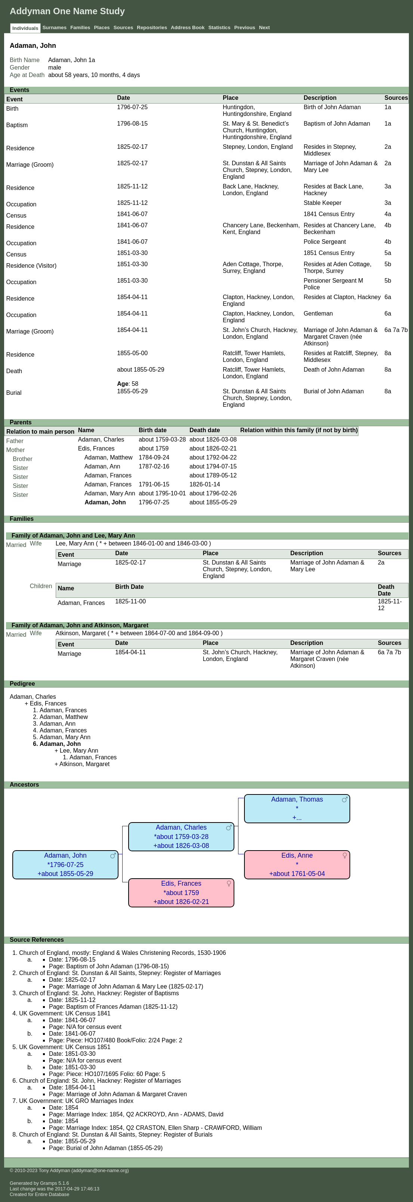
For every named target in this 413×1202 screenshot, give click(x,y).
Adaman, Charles (101, 439)
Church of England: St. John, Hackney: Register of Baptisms (99, 993)
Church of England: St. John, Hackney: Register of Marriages (100, 1081)
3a (388, 186)
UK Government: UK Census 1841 (65, 1013)
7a (396, 330)
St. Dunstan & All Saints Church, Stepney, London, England (257, 170)
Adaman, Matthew (108, 457)
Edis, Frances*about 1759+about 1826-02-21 (181, 893)
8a (388, 353)
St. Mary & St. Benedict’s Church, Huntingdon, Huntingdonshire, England (257, 130)
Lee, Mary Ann (75, 543)
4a (388, 214)
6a (388, 297)
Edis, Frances (96, 448)
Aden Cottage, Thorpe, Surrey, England (253, 267)
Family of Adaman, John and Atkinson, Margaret (80, 625)
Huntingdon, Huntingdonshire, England (257, 110)
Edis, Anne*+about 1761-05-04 (297, 864)
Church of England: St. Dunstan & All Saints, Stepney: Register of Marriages (120, 973)
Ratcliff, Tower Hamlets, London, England (254, 356)
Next (264, 27)
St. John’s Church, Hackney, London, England (260, 333)
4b (388, 225)
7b (404, 330)
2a (388, 147)
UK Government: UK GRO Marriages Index (76, 1101)
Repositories (152, 27)
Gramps (48, 1183)
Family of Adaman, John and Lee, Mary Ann (73, 535)
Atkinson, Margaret (81, 633)
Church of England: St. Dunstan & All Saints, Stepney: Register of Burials (116, 1134)
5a (388, 253)
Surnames (55, 27)
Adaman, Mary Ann (109, 493)
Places (102, 27)
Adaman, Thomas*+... (297, 808)
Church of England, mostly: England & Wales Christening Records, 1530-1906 (122, 953)
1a (92, 60)
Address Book (187, 27)
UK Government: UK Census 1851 (65, 1047)
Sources (123, 27)
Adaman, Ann (102, 466)
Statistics (219, 27)
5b (388, 264)
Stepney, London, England (258, 147)
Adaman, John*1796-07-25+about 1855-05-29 (65, 864)
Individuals (25, 28)
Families (80, 27)
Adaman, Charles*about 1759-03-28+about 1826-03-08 (181, 836)
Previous (244, 27)
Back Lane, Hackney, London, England (251, 189)
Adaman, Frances (108, 475)
